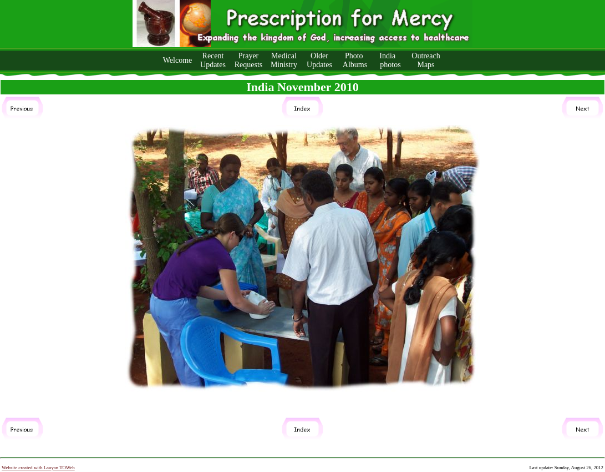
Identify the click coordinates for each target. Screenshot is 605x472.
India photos (390, 60)
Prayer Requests (249, 60)
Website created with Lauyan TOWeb (38, 467)
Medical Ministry (284, 60)
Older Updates (319, 60)
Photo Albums (355, 60)
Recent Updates (213, 60)
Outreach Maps (425, 60)
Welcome (177, 60)
